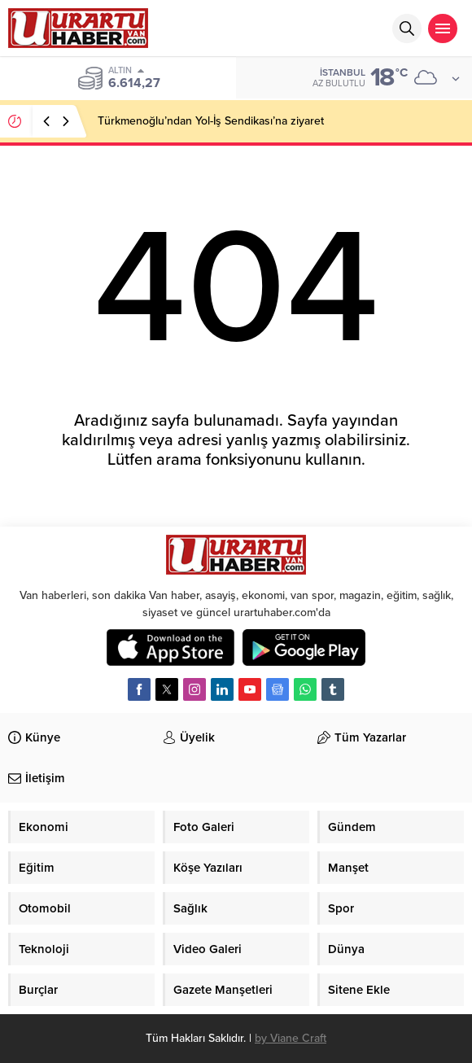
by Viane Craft (290, 1038)
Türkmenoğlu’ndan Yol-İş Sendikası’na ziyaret (211, 121)
